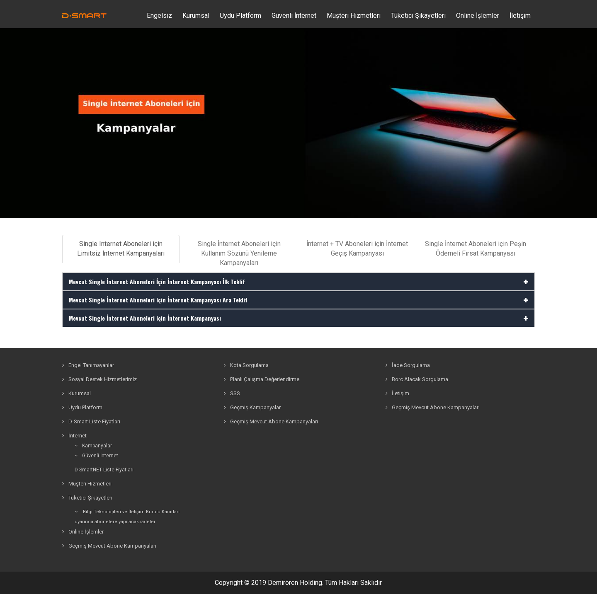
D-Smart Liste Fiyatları (91, 421)
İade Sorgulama (408, 365)
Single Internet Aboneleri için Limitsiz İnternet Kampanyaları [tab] (121, 248)
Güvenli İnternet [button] (294, 15)
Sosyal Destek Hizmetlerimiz (99, 379)
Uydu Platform (240, 15)
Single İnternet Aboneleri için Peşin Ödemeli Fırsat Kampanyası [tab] (475, 248)
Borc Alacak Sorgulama (417, 379)
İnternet (74, 435)
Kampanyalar (93, 446)
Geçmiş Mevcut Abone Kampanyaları (109, 546)
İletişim (520, 15)
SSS (232, 393)
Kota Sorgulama (246, 365)
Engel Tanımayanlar (88, 365)
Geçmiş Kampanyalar (252, 407)
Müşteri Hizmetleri (354, 15)
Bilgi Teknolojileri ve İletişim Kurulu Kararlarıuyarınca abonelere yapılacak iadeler (127, 516)
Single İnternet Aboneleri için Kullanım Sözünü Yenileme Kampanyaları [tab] (239, 253)
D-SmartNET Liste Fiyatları (104, 470)
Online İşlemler (477, 15)
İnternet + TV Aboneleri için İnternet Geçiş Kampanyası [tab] (357, 248)
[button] (298, 281)
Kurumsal (195, 15)
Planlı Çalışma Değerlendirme (261, 379)
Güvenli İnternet (96, 456)
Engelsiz (159, 15)
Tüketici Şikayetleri (418, 15)
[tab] (298, 281)
